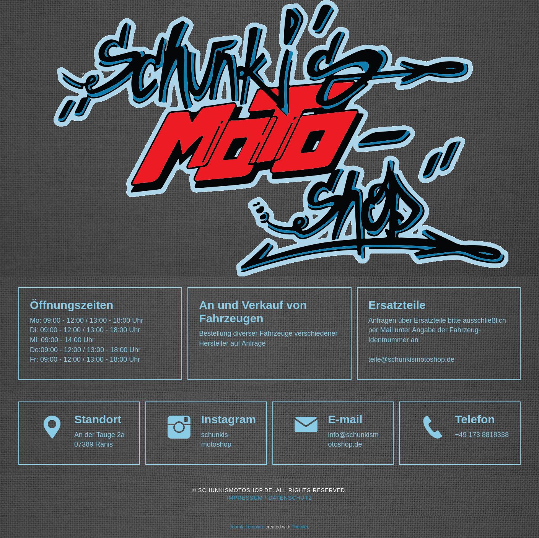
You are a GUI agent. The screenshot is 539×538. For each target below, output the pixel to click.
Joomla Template (247, 527)
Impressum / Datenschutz (269, 498)
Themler (299, 527)
